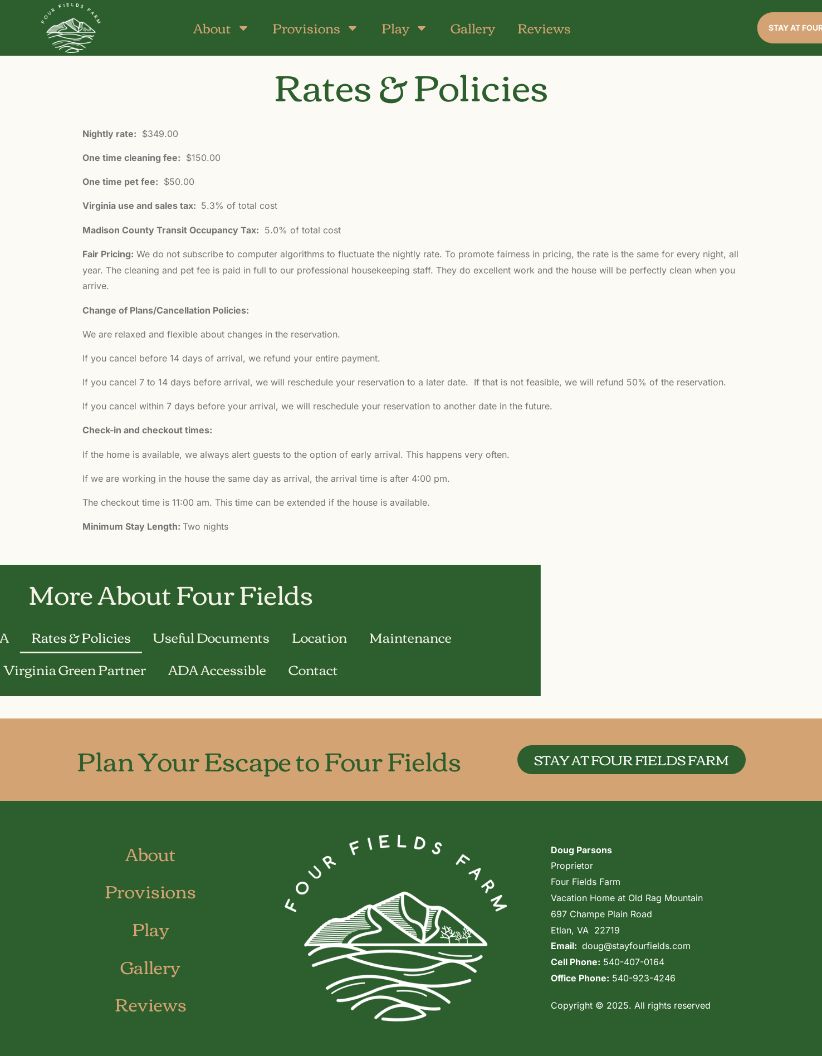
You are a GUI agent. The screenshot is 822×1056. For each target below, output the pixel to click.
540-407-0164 (633, 961)
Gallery (473, 27)
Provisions (315, 27)
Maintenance (109, 636)
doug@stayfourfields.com (636, 945)
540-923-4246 (644, 978)
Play (404, 27)
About (221, 27)
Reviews (544, 27)
